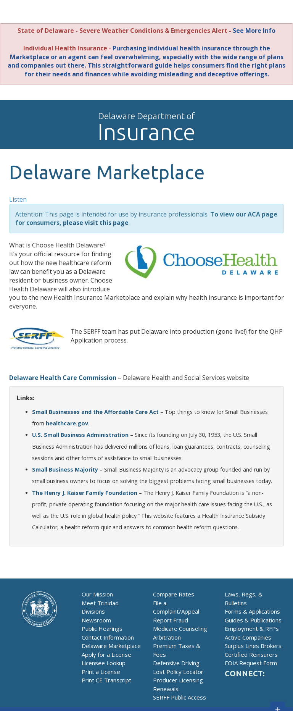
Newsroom (96, 620)
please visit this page (96, 222)
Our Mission (97, 594)
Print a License (101, 671)
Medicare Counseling (180, 628)
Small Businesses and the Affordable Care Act (95, 411)
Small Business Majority (65, 469)
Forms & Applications (252, 611)
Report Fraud (170, 620)
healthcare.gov (67, 423)
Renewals (166, 689)
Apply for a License (106, 654)
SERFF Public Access (179, 697)
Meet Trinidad (100, 603)
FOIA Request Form (251, 663)
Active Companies (248, 637)
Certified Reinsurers (251, 654)
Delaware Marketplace (111, 646)
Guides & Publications (253, 620)
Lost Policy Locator (178, 671)
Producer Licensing (178, 680)
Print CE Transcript (106, 680)
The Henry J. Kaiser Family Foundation (84, 492)
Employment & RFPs (252, 628)
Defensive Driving (176, 663)
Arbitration (167, 637)
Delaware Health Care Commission (62, 377)
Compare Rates (173, 594)
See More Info (254, 30)
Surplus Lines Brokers (253, 646)
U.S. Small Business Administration (80, 434)
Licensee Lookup (104, 663)
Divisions (93, 611)
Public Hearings (102, 628)
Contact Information (108, 637)
